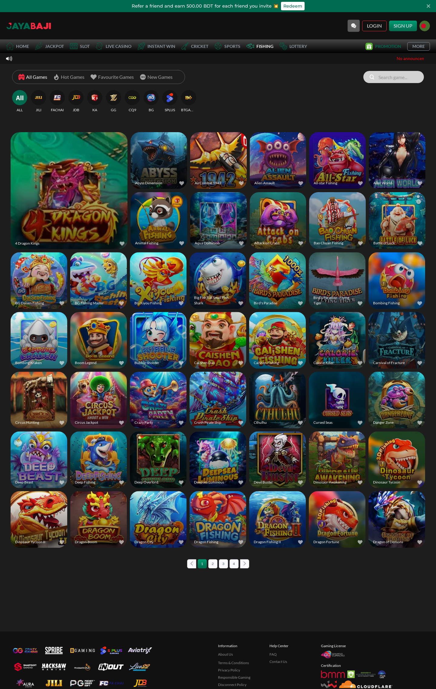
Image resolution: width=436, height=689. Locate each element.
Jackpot (49, 46)
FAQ (273, 654)
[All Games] (32, 77)
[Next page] (244, 563)
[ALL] (19, 101)
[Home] (28, 25)
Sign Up (403, 25)
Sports (227, 46)
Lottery (293, 46)
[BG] (151, 101)
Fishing (259, 46)
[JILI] (38, 101)
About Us (225, 654)
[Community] (354, 26)
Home (17, 46)
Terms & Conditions (233, 663)
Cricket (194, 46)
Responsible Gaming (234, 677)
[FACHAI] (57, 101)
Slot (80, 46)
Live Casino (113, 46)
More (418, 46)
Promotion (383, 46)
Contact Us (278, 661)
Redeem (292, 6)
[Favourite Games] (112, 77)
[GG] (113, 101)
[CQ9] (132, 101)
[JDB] (76, 101)
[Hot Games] (68, 77)
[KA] (94, 101)
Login (374, 25)
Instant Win (156, 46)
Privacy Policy (229, 670)
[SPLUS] (169, 101)
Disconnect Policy (232, 684)
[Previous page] (191, 563)
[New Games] (156, 77)
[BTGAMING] (188, 101)
